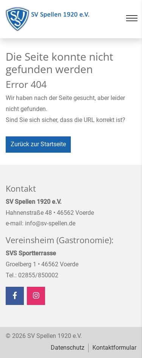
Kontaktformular (114, 347)
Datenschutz (67, 347)
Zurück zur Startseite (38, 144)
